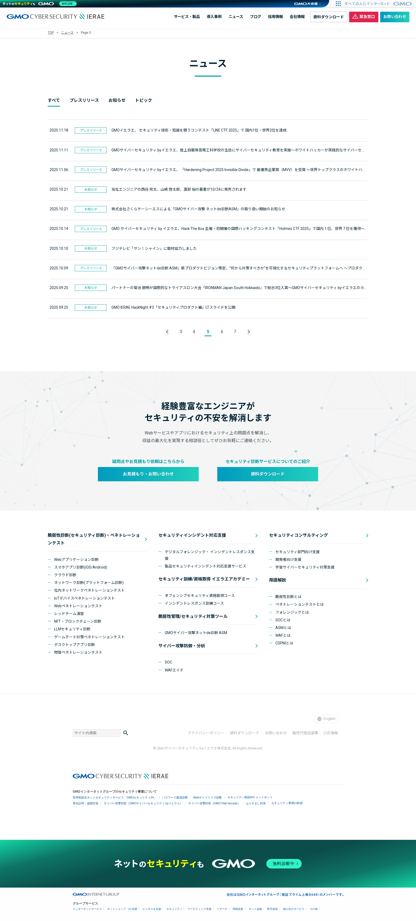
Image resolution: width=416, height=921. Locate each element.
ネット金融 (255, 908)
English (326, 718)
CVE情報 (331, 732)
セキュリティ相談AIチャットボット (239, 796)
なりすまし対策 (245, 802)
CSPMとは (284, 642)
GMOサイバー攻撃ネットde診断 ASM (196, 632)
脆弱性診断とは (288, 596)
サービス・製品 (187, 17)
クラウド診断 (65, 574)
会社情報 (297, 17)
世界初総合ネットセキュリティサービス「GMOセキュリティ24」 (112, 797)
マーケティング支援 (199, 908)
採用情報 (275, 17)
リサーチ (222, 908)
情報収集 (238, 908)
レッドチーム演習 (69, 613)
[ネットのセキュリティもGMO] (40, 3)
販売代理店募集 (305, 732)
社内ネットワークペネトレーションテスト (89, 590)
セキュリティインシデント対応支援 (192, 534)
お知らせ (117, 100)
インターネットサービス (87, 908)
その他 (314, 908)
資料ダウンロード (328, 17)
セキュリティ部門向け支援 (297, 551)
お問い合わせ (394, 17)
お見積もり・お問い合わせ (148, 473)
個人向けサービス (293, 908)
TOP (51, 32)
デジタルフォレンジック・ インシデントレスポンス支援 (210, 554)
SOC (168, 662)
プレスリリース (84, 100)
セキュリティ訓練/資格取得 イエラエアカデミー (204, 578)
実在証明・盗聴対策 (85, 802)
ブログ (255, 17)
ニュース (235, 17)
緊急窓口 (363, 16)
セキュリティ (174, 908)
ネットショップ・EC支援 (122, 908)
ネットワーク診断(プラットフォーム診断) (89, 582)
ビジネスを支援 (151, 908)
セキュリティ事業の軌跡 (274, 802)
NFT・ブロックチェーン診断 (77, 621)
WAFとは (283, 635)
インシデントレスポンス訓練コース (194, 603)
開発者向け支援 (288, 559)
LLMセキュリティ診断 (72, 628)
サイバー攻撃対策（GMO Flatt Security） (205, 802)
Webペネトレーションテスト (78, 605)
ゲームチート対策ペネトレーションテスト (89, 636)
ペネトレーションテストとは (299, 604)
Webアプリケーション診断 (76, 559)
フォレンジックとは (292, 611)
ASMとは (283, 627)
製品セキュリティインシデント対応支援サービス (205, 566)
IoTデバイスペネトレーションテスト (84, 597)
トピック (143, 100)
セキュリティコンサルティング (298, 534)
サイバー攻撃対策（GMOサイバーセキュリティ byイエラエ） (139, 802)
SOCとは (282, 619)
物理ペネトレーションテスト (78, 651)
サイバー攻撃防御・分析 (181, 645)
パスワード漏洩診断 (168, 797)
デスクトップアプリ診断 (74, 644)
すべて (54, 100)
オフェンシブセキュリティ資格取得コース (200, 595)
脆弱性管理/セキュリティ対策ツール (193, 615)
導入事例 (214, 17)
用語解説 (277, 579)
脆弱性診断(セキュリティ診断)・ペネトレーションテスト (94, 538)
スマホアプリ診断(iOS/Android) (80, 566)
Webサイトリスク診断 (199, 797)
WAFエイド (174, 669)
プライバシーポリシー (205, 732)
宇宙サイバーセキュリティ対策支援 (305, 567)
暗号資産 (272, 908)
